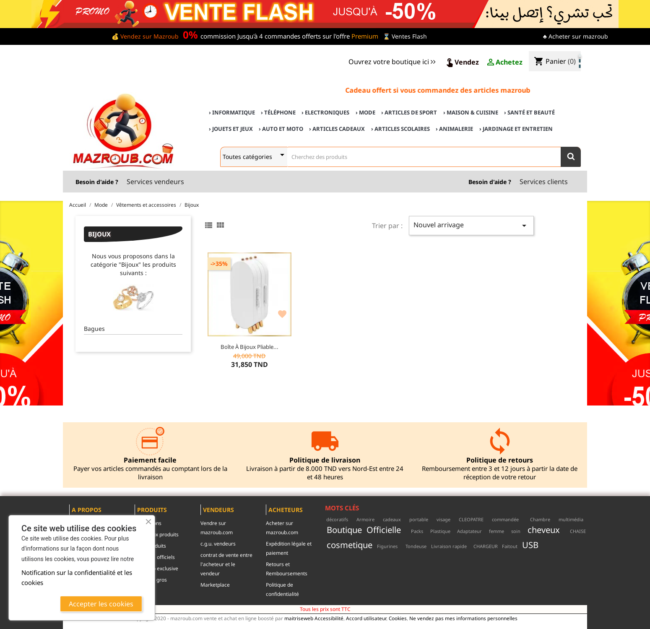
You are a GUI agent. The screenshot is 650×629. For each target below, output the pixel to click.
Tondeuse (416, 546)
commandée (505, 519)
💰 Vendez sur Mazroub (145, 36)
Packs (417, 531)
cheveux (544, 529)
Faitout (509, 546)
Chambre (540, 519)
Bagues (94, 329)
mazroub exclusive (156, 568)
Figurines (387, 546)
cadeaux (392, 519)
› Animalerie (454, 129)
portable (418, 519)
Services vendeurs (155, 181)
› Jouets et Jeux (231, 129)
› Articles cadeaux (337, 129)
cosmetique (349, 545)
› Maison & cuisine (470, 112)
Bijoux (99, 234)
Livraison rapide (449, 546)
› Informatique (232, 112)
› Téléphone (278, 112)
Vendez (462, 62)
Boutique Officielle (364, 529)
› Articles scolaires (400, 129)
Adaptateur (469, 531)
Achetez (504, 62)
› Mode (365, 112)
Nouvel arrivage (471, 225)
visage (443, 519)
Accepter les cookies (101, 603)
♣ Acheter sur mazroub (575, 36)
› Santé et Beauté (529, 112)
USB (530, 545)
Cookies (398, 618)
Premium (364, 36)
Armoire (365, 519)
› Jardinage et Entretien (516, 129)
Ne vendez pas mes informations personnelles (463, 618)
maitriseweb (298, 618)
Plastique (440, 531)
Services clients (544, 181)
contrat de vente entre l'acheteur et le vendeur (226, 564)
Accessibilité (329, 618)
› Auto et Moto (281, 129)
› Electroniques (325, 112)
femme (496, 531)
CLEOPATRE (471, 519)
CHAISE (578, 531)
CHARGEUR (485, 546)
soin (515, 531)
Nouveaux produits (157, 534)
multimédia (571, 519)
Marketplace (215, 584)
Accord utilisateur (366, 618)
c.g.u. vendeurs (218, 543)
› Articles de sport (409, 112)
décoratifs (337, 519)
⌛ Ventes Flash (405, 36)
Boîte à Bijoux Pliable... (249, 347)
